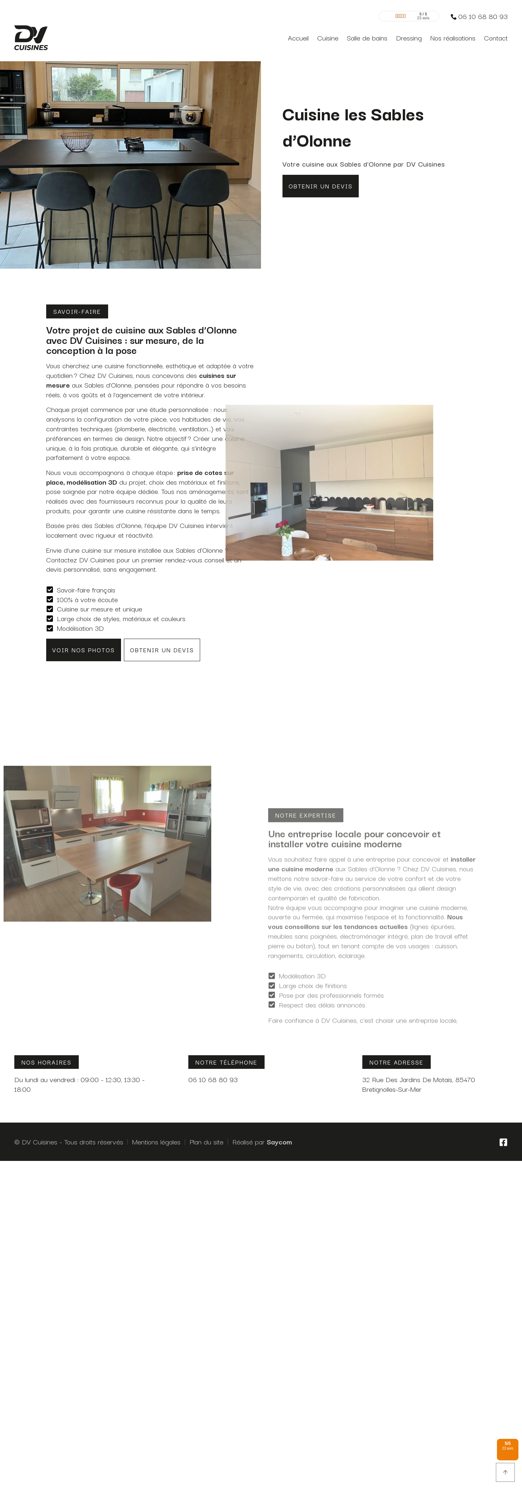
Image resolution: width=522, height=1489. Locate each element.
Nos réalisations (452, 33)
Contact (496, 33)
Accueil (298, 33)
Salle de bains (367, 33)
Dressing (409, 33)
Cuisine (327, 33)
